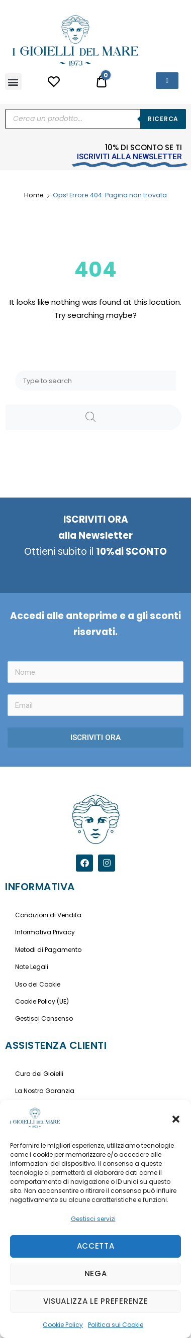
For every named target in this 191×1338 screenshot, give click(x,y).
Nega (95, 1273)
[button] (176, 1119)
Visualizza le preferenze (95, 1301)
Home (34, 195)
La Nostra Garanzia (44, 1090)
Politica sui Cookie (115, 1324)
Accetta (96, 1246)
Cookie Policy (63, 1324)
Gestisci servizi (93, 1218)
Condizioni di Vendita (48, 915)
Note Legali (31, 966)
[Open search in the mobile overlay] (95, 119)
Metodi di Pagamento (48, 949)
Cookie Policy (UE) (42, 1001)
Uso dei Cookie (37, 984)
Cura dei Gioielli (39, 1073)
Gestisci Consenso (44, 1018)
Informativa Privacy (45, 932)
